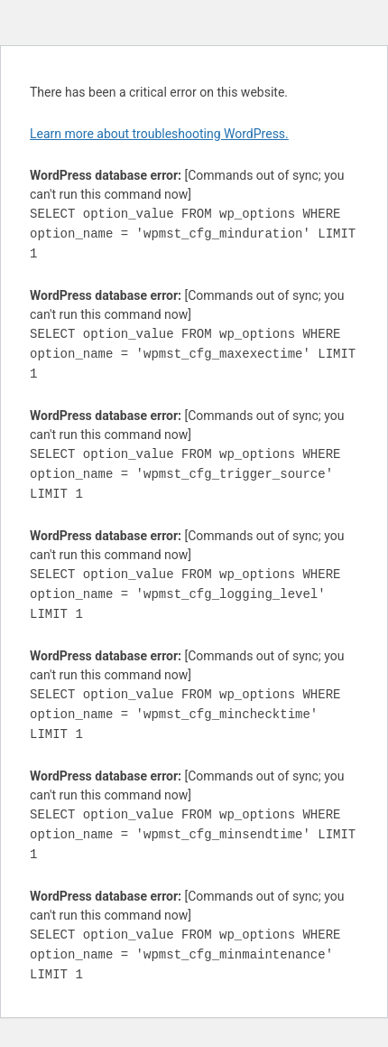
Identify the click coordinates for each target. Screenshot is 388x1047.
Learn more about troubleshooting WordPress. (159, 133)
